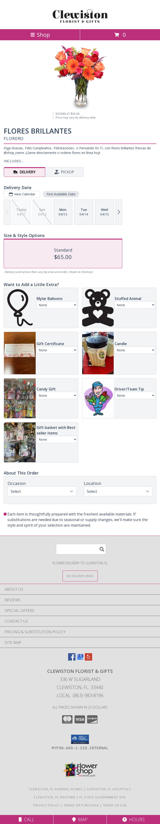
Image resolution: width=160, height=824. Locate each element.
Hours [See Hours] (133, 819)
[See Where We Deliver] (80, 576)
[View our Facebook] (71, 659)
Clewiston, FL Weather (54, 797)
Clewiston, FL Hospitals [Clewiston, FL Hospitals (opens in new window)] (109, 789)
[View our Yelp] (88, 659)
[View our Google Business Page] (80, 659)
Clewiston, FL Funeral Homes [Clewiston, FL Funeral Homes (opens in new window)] (56, 789)
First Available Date (61, 194)
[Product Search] (81, 549)
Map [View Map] (80, 819)
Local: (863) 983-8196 (80, 695)
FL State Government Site (102, 797)
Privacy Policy (46, 805)
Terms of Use (115, 805)
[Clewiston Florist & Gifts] (80, 22)
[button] (80, 739)
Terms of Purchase (81, 805)
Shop (40, 34)
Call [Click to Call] (26, 819)
